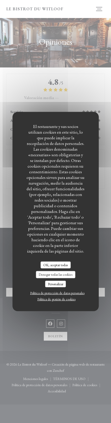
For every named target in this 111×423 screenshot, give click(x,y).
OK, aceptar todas (55, 265)
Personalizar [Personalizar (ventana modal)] (55, 284)
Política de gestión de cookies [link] (56, 299)
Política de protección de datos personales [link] (57, 293)
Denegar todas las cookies (55, 274)
